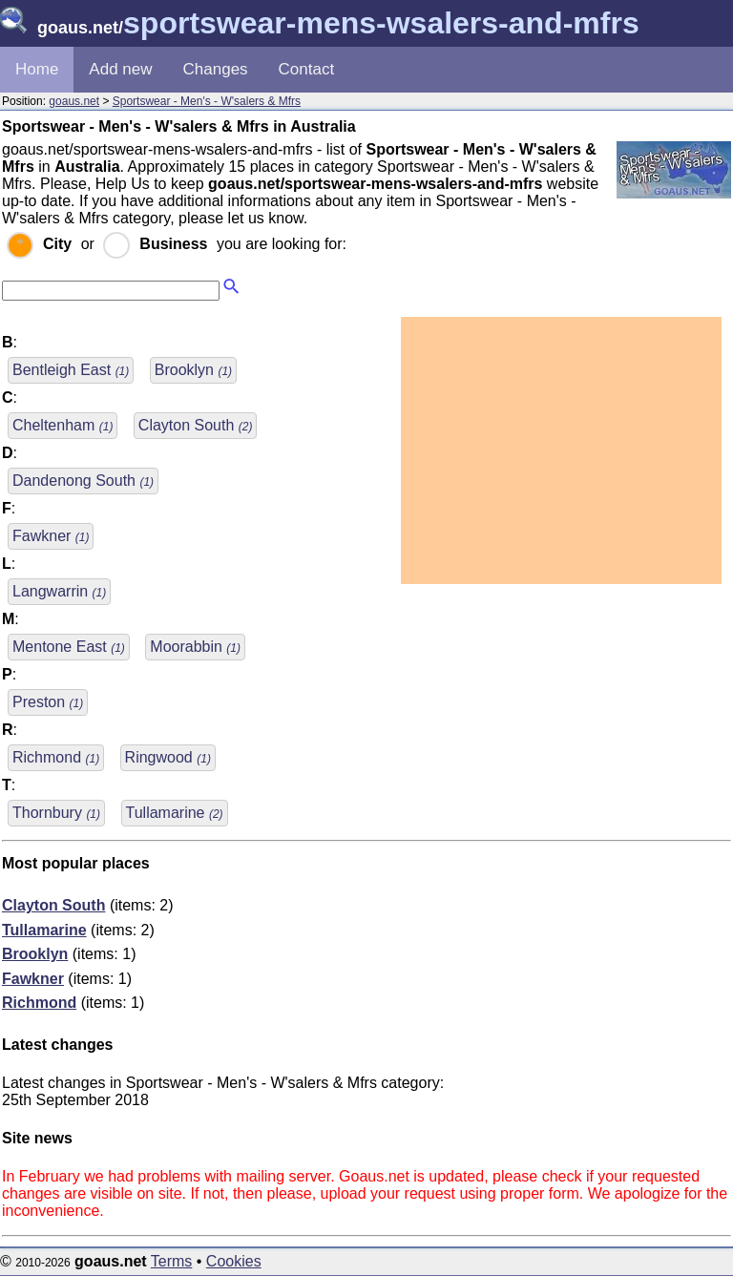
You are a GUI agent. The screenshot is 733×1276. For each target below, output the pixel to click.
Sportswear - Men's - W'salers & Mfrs (207, 101)
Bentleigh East (70, 370)
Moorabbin (195, 646)
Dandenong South (83, 480)
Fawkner (50, 536)
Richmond (55, 757)
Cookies (234, 1261)
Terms (172, 1261)
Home (36, 69)
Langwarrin (59, 591)
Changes (215, 69)
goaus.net (74, 101)
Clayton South (195, 425)
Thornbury (56, 813)
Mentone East (68, 646)
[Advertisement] (561, 450)
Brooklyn (193, 370)
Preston (47, 702)
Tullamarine (174, 813)
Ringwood (168, 757)
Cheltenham (62, 425)
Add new (120, 69)
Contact (307, 69)
